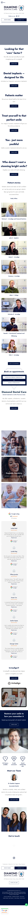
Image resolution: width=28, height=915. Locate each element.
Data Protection (11, 898)
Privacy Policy (23, 893)
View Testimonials (14, 363)
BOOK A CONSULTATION (13, 382)
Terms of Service (14, 894)
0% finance (5, 763)
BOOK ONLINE (7, 19)
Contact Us (21, 19)
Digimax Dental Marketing (21, 892)
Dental (23, 764)
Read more (14, 538)
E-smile (14, 763)
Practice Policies (22, 898)
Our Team (15, 864)
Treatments (5, 864)
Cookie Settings (16, 898)
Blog (20, 864)
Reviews (23, 864)
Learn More (14, 63)
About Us (10, 864)
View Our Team (14, 799)
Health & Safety (5, 898)
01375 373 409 (14, 882)
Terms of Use (22, 896)
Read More (14, 408)
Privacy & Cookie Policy (7, 896)
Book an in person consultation (14, 377)
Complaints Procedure (15, 896)
